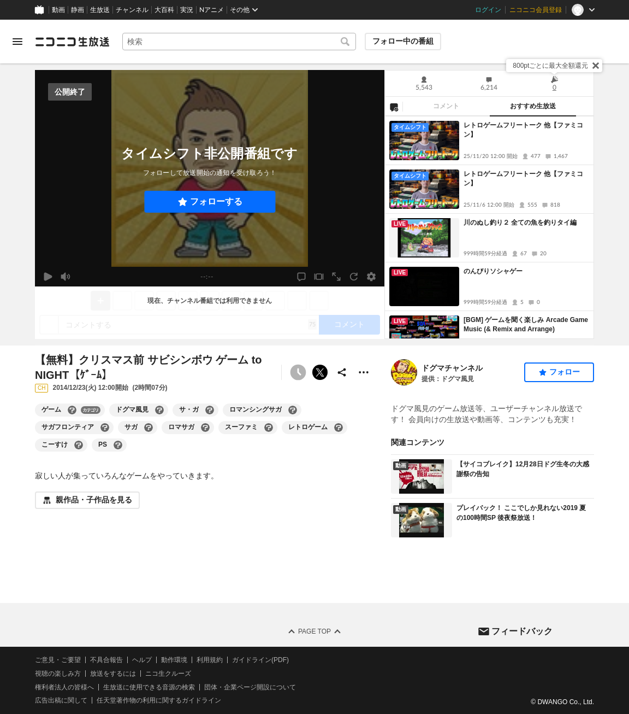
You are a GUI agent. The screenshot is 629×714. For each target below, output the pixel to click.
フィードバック (522, 631)
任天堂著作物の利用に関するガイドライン (159, 701)
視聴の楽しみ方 (58, 673)
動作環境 (174, 660)
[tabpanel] (489, 227)
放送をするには (113, 673)
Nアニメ (211, 10)
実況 (186, 10)
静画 (77, 10)
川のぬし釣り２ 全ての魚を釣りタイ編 (520, 222)
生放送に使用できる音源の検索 (149, 687)
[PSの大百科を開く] (118, 445)
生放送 (100, 10)
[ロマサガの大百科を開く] (205, 427)
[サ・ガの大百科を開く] (209, 410)
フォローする (216, 201)
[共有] (341, 372)
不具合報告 (106, 660)
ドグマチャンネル (452, 368)
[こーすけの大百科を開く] (78, 445)
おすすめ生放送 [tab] (533, 106)
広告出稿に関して (61, 701)
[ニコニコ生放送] (72, 41)
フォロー (564, 371)
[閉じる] (595, 65)
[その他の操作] (363, 372)
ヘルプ (142, 660)
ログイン (488, 10)
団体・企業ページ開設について (250, 687)
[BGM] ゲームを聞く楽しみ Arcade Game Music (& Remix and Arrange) (526, 324)
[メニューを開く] (17, 41)
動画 (58, 10)
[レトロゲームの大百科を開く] (338, 427)
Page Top (314, 631)
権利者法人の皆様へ (64, 687)
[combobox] (239, 41)
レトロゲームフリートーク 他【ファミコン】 (523, 129)
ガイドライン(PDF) (260, 660)
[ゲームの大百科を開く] (72, 410)
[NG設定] (393, 106)
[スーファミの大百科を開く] (268, 427)
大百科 (164, 10)
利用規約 (210, 660)
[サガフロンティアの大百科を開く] (104, 427)
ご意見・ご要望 (58, 660)
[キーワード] (239, 41)
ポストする (320, 372)
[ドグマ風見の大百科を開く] (159, 410)
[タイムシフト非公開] (298, 372)
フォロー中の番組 (403, 41)
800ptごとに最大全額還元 (550, 65)
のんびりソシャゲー (493, 271)
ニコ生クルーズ (168, 673)
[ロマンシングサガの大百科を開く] (292, 410)
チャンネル (132, 10)
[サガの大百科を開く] (148, 427)
